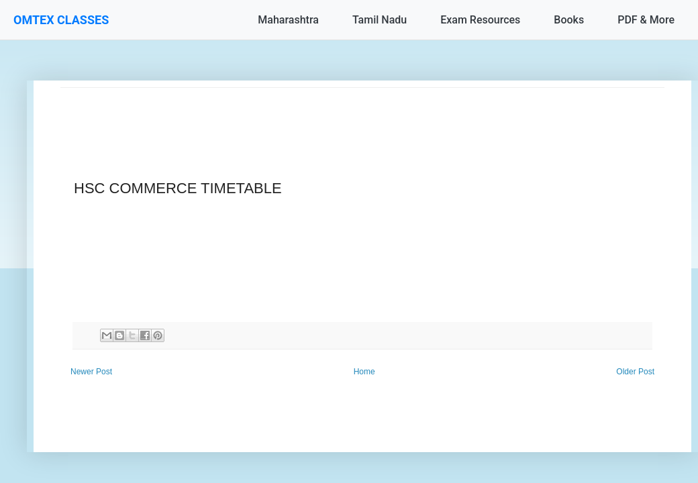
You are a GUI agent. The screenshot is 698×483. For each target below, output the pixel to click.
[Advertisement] (362, 118)
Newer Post (91, 371)
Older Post (635, 371)
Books (569, 19)
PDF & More (646, 19)
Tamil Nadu (379, 19)
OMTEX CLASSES (61, 20)
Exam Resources (480, 19)
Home (364, 371)
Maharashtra (288, 19)
